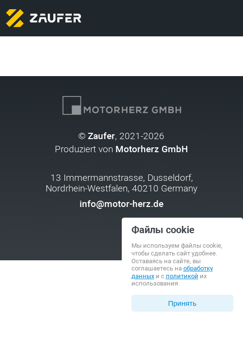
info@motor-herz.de (121, 204)
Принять (182, 303)
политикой (182, 276)
